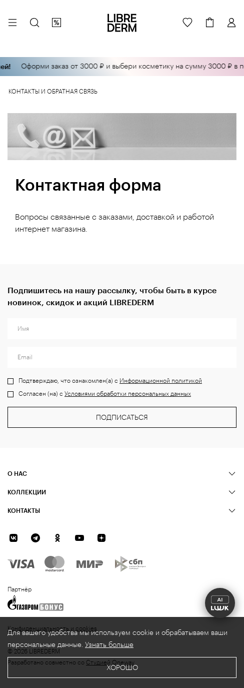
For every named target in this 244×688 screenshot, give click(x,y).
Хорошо (122, 667)
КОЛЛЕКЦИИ (27, 491)
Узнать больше (109, 644)
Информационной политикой (161, 381)
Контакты (24, 510)
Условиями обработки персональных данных (127, 394)
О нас (17, 473)
